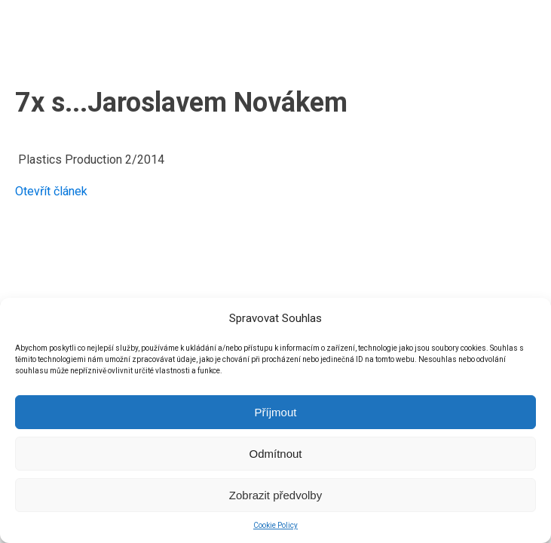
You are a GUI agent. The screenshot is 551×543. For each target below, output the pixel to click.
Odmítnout (275, 453)
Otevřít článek (51, 191)
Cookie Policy (275, 525)
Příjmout (276, 412)
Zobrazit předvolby (275, 495)
